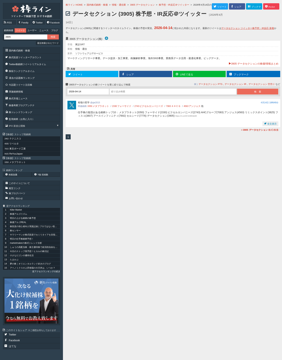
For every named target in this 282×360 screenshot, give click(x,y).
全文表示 (272, 123)
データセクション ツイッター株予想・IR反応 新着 (247, 28)
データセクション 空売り (262, 84)
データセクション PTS (210, 84)
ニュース (44, 30)
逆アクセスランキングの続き (46, 271)
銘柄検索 (8, 30)
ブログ (54, 30)
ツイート (20, 30)
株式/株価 (259, 130)
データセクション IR (235, 84)
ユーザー (32, 30)
